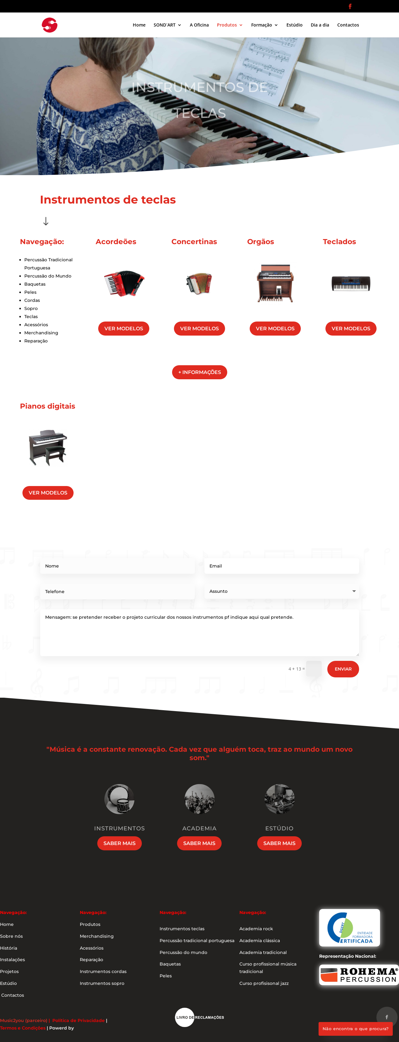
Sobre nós (11, 936)
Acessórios (36, 324)
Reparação (36, 341)
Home (139, 25)
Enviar (343, 669)
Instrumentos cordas (103, 971)
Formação (261, 25)
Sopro (31, 308)
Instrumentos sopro (102, 983)
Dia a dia (320, 25)
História (8, 948)
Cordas (32, 300)
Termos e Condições (23, 1028)
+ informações (199, 372)
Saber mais (119, 843)
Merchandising (41, 333)
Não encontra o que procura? (356, 1028)
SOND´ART (164, 25)
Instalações (12, 959)
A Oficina (199, 25)
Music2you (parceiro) (23, 1020)
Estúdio (294, 25)
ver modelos (123, 329)
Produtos (227, 25)
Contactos (348, 25)
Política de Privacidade (78, 1020)
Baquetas (35, 284)
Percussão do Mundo (47, 276)
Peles (30, 292)
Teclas (31, 316)
